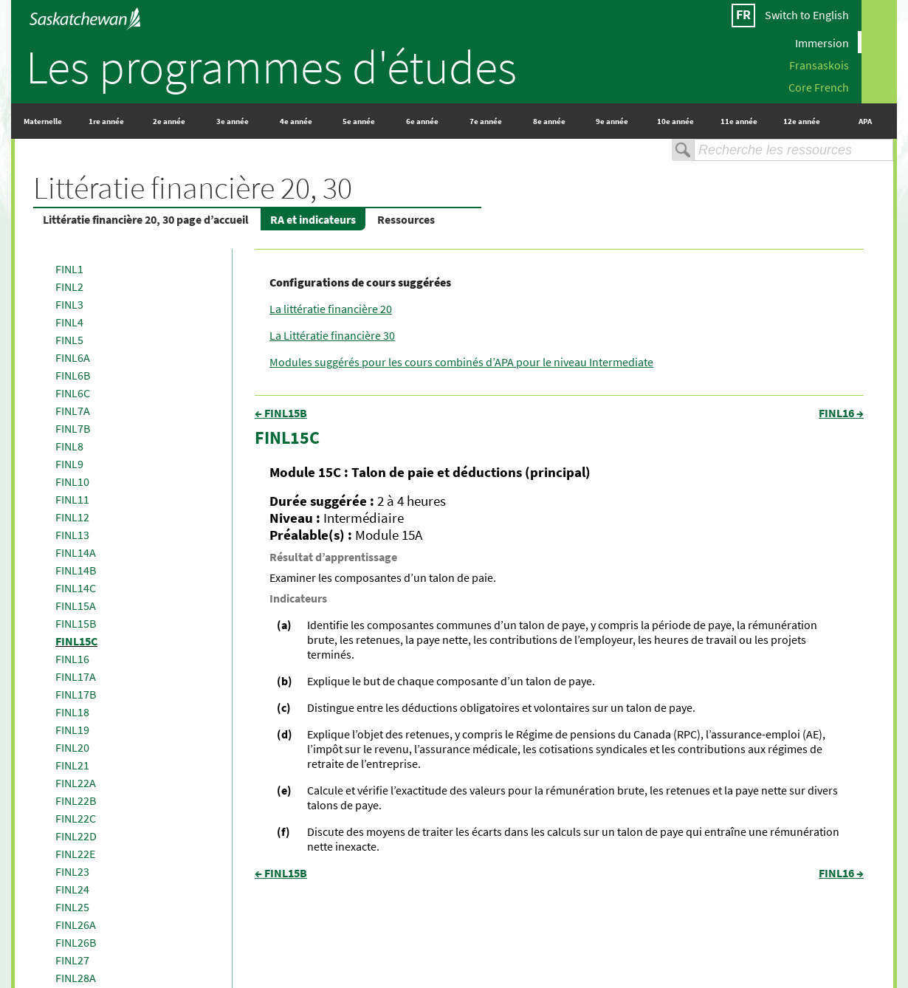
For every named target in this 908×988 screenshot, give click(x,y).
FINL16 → (841, 412)
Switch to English (807, 14)
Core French (818, 86)
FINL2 (69, 286)
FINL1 (69, 268)
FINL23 (72, 871)
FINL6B (72, 375)
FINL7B (72, 428)
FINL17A (75, 676)
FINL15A (75, 605)
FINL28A (75, 977)
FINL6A (72, 357)
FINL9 (69, 463)
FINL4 (69, 322)
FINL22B (75, 800)
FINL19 (72, 729)
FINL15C (76, 641)
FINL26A (75, 924)
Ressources (406, 219)
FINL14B (75, 570)
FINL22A (75, 782)
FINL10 (72, 481)
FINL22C (75, 818)
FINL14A (75, 552)
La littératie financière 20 (330, 308)
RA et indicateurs (313, 219)
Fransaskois (819, 64)
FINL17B (75, 694)
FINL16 (72, 658)
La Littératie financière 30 (332, 335)
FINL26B (75, 942)
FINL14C (75, 587)
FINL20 (72, 747)
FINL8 (69, 446)
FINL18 (72, 711)
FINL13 (72, 534)
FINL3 (69, 304)
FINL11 (72, 499)
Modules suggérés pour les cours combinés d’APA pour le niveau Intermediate (461, 361)
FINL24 (72, 889)
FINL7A (72, 410)
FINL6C (72, 392)
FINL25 (72, 906)
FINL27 (72, 960)
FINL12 (72, 517)
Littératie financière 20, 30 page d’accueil (146, 219)
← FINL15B (281, 412)
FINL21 (72, 765)
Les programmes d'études (271, 66)
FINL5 (69, 339)
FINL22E (75, 853)
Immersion (822, 42)
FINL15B (75, 623)
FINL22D (76, 836)
